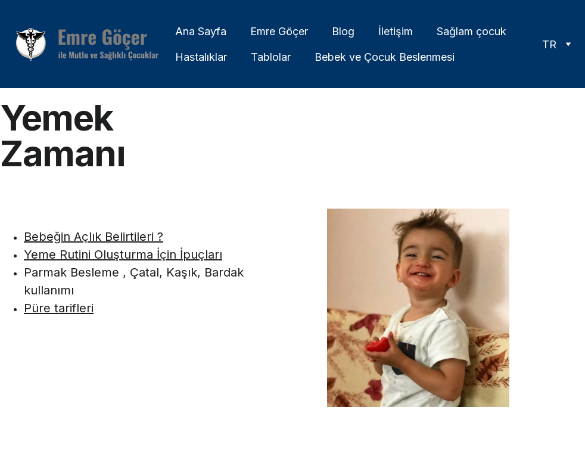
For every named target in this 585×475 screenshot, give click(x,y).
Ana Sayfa (200, 31)
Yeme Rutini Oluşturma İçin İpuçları (123, 254)
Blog (343, 31)
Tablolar (271, 57)
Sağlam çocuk (471, 31)
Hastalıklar (201, 57)
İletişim (395, 31)
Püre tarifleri (59, 308)
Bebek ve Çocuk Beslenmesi (385, 57)
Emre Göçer (279, 31)
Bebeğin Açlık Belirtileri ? (93, 236)
